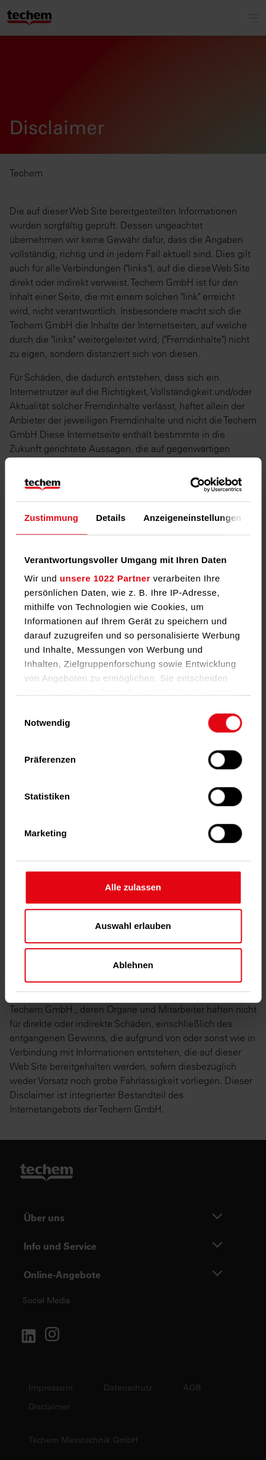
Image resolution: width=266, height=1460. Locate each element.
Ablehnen (133, 965)
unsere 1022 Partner (105, 578)
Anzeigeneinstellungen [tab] (192, 518)
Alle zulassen (133, 887)
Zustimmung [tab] (51, 518)
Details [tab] (111, 518)
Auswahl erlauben (133, 926)
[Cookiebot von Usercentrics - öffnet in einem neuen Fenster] (190, 484)
